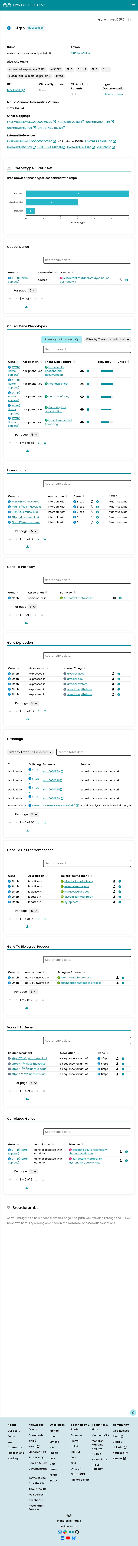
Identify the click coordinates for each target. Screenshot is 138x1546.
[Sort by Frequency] (113, 361)
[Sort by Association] (56, 272)
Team (11, 1436)
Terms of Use (37, 1478)
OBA (52, 1458)
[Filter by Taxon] (107, 339)
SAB (10, 1442)
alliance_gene (113, 94)
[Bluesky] (73, 1537)
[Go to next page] (38, 443)
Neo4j (34, 1446)
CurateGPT (78, 1474)
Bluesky (119, 1458)
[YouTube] (68, 1537)
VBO (52, 1464)
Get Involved (121, 1431)
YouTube (120, 1453)
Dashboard (36, 1500)
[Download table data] (25, 306)
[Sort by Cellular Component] (91, 875)
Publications (16, 1453)
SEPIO (53, 1475)
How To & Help (38, 1463)
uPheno (54, 1442)
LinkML (75, 1446)
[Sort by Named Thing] (84, 668)
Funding (13, 1458)
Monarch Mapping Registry (97, 1444)
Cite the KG (36, 1483)
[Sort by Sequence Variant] (34, 1052)
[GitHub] (77, 1532)
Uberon (54, 1436)
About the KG (37, 1489)
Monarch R (37, 1452)
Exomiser (76, 1435)
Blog (117, 1442)
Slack (118, 1436)
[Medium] (71, 1532)
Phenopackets (80, 1479)
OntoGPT (77, 1468)
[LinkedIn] (62, 1537)
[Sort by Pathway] (74, 592)
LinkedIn (119, 1447)
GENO (53, 1469)
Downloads (36, 1435)
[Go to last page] (44, 443)
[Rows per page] (32, 290)
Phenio (54, 1453)
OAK (73, 1457)
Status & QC (37, 1457)
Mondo (54, 1431)
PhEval (75, 1441)
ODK (73, 1463)
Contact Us (15, 1447)
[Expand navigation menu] (133, 5)
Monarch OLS (100, 1435)
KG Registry (99, 1459)
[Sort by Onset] (128, 361)
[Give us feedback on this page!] (133, 1412)
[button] (106, 371)
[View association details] (125, 280)
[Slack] (65, 1532)
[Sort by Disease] (73, 272)
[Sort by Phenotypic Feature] (74, 361)
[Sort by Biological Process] (83, 972)
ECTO (53, 1480)
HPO (52, 1447)
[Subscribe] (60, 1532)
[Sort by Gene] (17, 272)
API (32, 1441)
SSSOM (75, 1452)
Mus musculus (80, 53)
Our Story (14, 1431)
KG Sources (36, 1494)
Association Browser (36, 1507)
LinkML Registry (97, 1467)
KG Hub (96, 1454)
